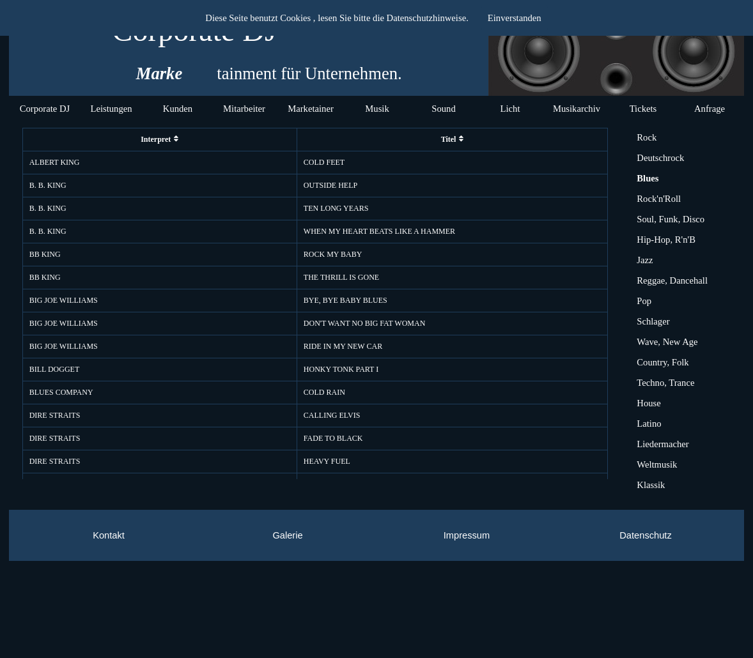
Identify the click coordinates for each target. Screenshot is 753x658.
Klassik (651, 485)
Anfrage (709, 108)
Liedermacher (662, 444)
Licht (510, 108)
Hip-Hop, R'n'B (666, 239)
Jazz (645, 260)
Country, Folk (662, 362)
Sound (443, 108)
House (648, 403)
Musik (377, 108)
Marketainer (311, 108)
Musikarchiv (576, 108)
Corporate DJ (45, 108)
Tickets (643, 108)
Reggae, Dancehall (672, 280)
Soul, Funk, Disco (670, 219)
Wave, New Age (667, 342)
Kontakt (109, 535)
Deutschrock (660, 158)
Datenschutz (645, 535)
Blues (647, 178)
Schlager (653, 321)
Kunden (177, 108)
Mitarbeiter (244, 108)
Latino (649, 423)
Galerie (287, 535)
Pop (644, 301)
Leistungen (111, 108)
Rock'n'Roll (659, 199)
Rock (646, 137)
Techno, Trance (665, 383)
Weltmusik (657, 464)
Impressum (467, 535)
